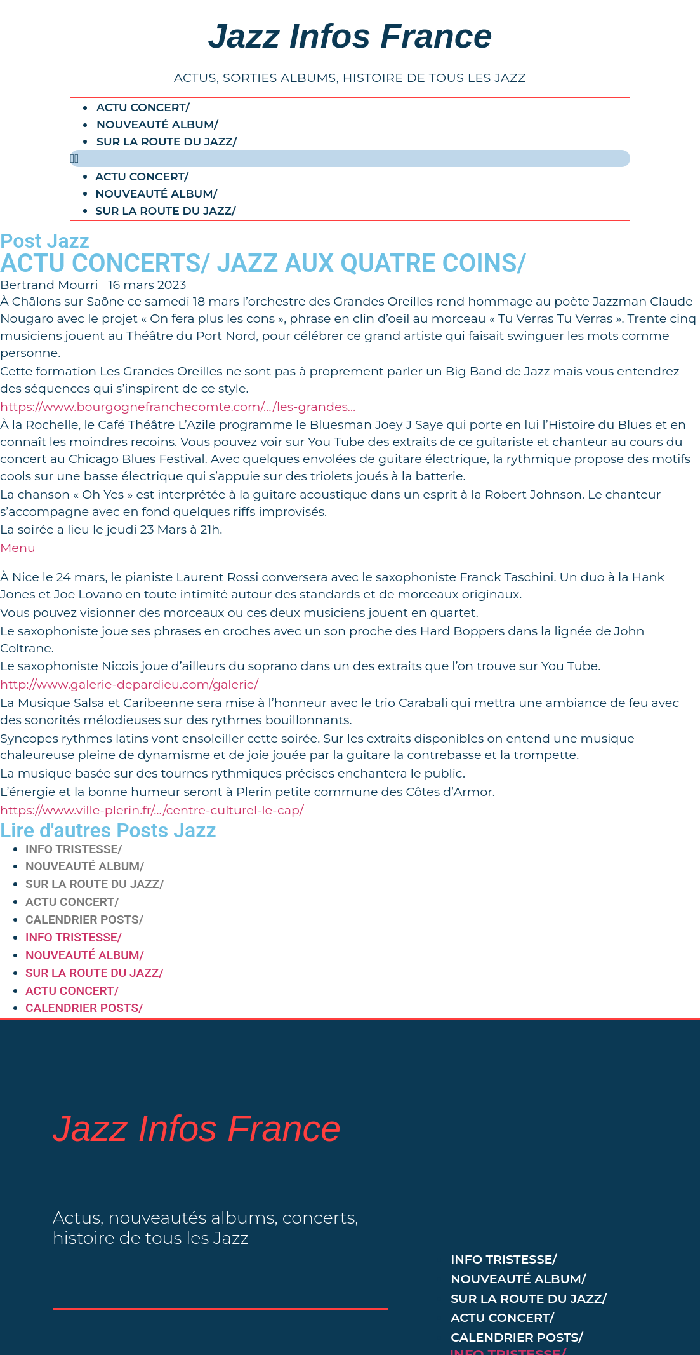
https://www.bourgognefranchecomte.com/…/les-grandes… (177, 406)
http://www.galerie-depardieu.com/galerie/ (129, 684)
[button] (350, 158)
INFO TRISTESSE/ (73, 849)
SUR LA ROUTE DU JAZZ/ (166, 141)
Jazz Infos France (350, 36)
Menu (18, 547)
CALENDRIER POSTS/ (84, 919)
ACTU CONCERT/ (143, 107)
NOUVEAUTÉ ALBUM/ (157, 124)
